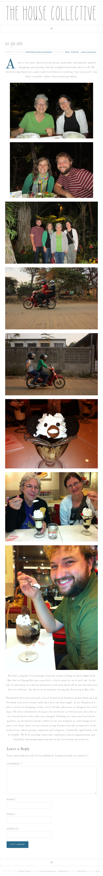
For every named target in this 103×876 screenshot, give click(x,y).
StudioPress (64, 871)
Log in (97, 871)
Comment (14, 763)
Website (13, 829)
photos (75, 52)
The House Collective (51, 13)
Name (11, 799)
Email (11, 814)
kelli (67, 52)
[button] (51, 28)
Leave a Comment (88, 52)
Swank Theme (24, 871)
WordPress (81, 871)
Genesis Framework (47, 871)
